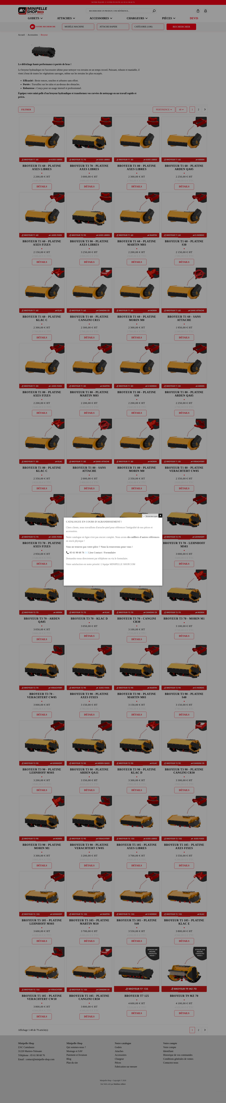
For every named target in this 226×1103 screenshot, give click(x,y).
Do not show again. (152, 516)
